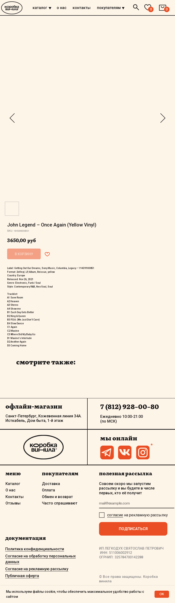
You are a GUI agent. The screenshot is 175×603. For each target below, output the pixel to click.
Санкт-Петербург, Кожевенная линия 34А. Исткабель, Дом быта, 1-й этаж (43, 418)
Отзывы (12, 503)
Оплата (48, 490)
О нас (10, 490)
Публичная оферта (22, 576)
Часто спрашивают (59, 503)
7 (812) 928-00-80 (129, 406)
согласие (115, 515)
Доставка (51, 483)
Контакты (14, 497)
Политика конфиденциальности (34, 549)
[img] (50, 8)
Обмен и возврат (57, 497)
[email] (137, 503)
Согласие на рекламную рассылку (36, 569)
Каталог (12, 483)
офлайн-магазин (33, 406)
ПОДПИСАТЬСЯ (133, 529)
